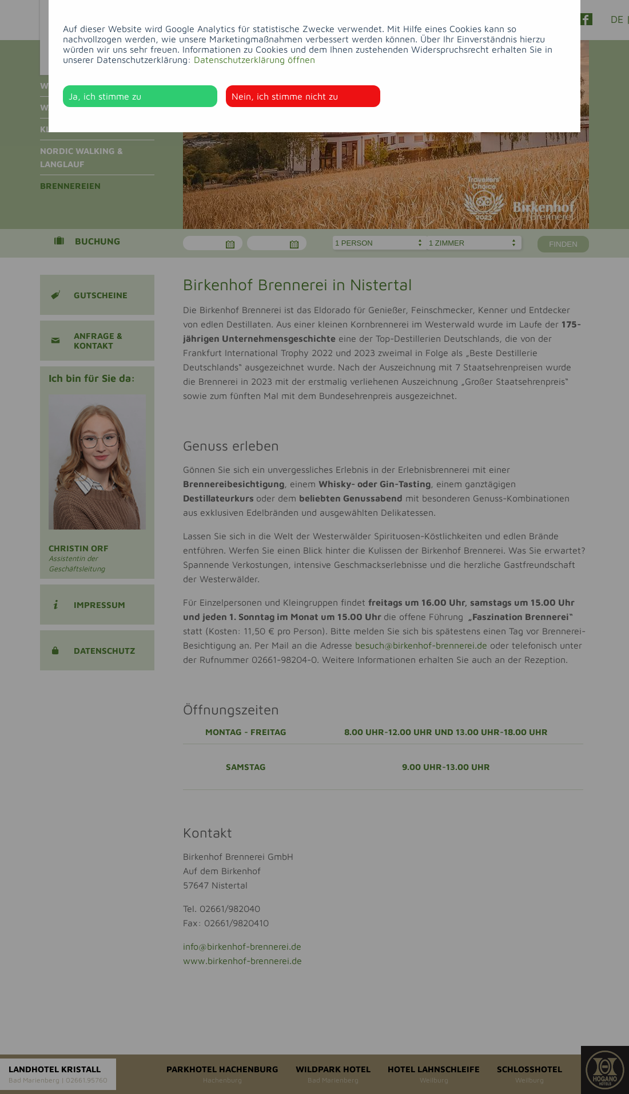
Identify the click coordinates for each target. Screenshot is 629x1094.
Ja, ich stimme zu (105, 96)
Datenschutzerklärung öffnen (254, 59)
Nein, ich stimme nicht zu (285, 96)
